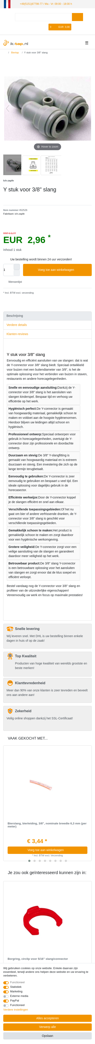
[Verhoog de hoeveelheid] (17, 267)
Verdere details (17, 325)
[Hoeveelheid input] (8, 270)
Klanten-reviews (17, 334)
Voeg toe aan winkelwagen (63, 270)
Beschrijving (15, 315)
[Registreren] (38, 27)
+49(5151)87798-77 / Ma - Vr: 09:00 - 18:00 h (46, 3)
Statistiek (16, 986)
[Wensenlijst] (45, 27)
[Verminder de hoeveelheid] (17, 273)
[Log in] (31, 27)
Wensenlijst (13, 281)
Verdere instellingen (15, 1009)
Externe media (19, 996)
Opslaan (47, 1035)
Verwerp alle (47, 1027)
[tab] (47, 316)
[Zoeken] (77, 17)
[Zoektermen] (43, 17)
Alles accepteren (47, 1018)
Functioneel (17, 982)
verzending (27, 292)
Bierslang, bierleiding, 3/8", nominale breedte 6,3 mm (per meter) (47, 825)
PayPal (14, 1000)
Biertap (14, 52)
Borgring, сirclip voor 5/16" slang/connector (38, 958)
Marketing (16, 991)
